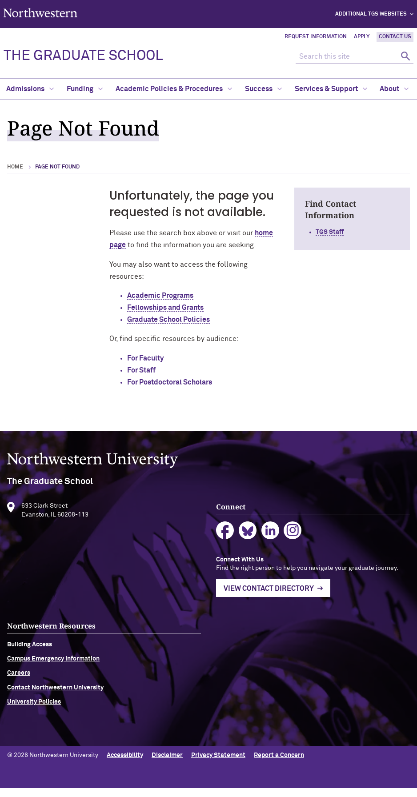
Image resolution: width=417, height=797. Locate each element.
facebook (238, 535)
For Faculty (145, 358)
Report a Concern (279, 764)
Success (263, 88)
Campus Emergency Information (53, 672)
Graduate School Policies (168, 319)
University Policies (34, 716)
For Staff (141, 370)
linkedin (283, 535)
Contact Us (395, 37)
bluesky (260, 535)
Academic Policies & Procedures (174, 88)
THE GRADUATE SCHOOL (83, 56)
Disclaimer (167, 764)
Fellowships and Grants (165, 307)
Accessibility (125, 764)
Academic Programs (160, 295)
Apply (361, 37)
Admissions (30, 88)
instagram (305, 535)
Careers (18, 687)
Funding (85, 88)
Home (15, 167)
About (394, 88)
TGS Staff (330, 232)
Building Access (29, 658)
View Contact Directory (281, 602)
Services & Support (331, 88)
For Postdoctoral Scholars (169, 382)
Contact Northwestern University (55, 701)
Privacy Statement (218, 764)
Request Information (316, 37)
